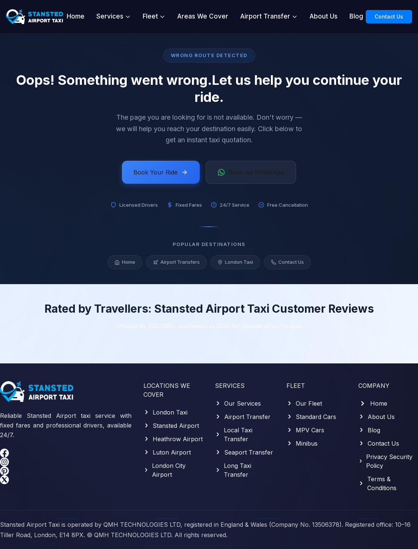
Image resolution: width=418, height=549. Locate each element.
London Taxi (235, 263)
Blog (356, 16)
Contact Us (389, 16)
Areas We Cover (202, 16)
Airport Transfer (269, 16)
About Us (323, 16)
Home (75, 16)
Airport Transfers (176, 263)
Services (113, 16)
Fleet (154, 16)
